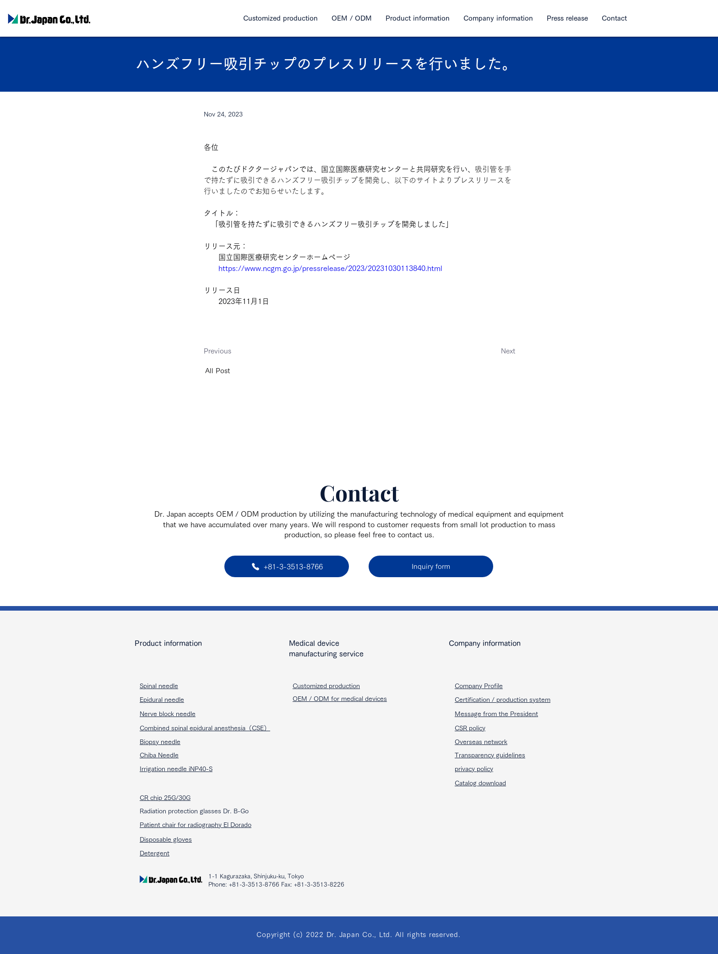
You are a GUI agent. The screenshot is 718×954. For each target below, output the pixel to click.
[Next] (485, 351)
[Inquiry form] (431, 566)
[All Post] (235, 370)
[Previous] (234, 351)
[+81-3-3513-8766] (286, 566)
